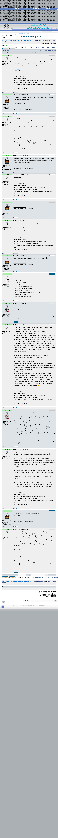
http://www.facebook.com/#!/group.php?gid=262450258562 (31, 223)
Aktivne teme (53, 35)
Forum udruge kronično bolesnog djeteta (16, 40)
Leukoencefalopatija (30, 36)
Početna (34, 40)
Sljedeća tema (52, 50)
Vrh (3, 92)
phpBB (16, 605)
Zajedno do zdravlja (31, 606)
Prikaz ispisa (6, 50)
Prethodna (39, 47)
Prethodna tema (43, 50)
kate (6, 45)
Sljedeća (55, 47)
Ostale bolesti (42, 40)
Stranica (33, 47)
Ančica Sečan (36, 605)
